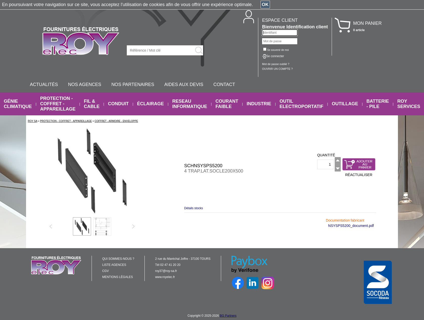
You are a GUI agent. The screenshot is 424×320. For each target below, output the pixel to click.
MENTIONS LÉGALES (117, 277)
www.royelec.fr (165, 277)
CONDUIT (118, 103)
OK (265, 4)
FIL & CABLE (92, 104)
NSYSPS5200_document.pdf (351, 226)
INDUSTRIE (259, 103)
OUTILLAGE (345, 103)
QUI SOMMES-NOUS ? (118, 259)
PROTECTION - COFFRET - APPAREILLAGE (58, 104)
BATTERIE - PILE (378, 104)
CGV (105, 271)
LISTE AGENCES (114, 265)
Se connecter (275, 56)
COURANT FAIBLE (227, 104)
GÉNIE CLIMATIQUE (18, 104)
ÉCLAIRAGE (150, 103)
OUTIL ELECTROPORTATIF (301, 104)
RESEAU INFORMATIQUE (189, 104)
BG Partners (228, 315)
